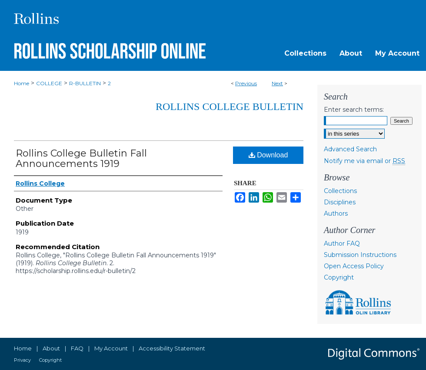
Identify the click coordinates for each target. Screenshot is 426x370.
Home (21, 83)
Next (277, 83)
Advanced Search (350, 149)
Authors (336, 213)
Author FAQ (342, 243)
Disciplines (340, 202)
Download (268, 155)
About (51, 348)
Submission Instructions (360, 255)
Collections (340, 191)
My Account (111, 348)
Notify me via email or (364, 161)
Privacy (22, 360)
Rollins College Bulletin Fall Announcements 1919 (81, 158)
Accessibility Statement (172, 348)
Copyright (339, 277)
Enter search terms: (354, 109)
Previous (246, 83)
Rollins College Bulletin (229, 106)
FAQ (77, 348)
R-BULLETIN (85, 83)
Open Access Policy (354, 266)
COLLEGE (49, 83)
